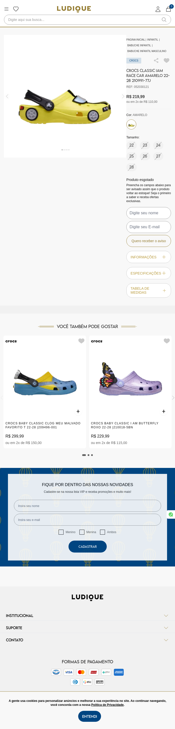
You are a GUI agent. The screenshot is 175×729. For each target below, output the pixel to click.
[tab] (84, 455)
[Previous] (1, 398)
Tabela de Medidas (149, 290)
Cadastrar (87, 547)
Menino (70, 532)
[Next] (173, 398)
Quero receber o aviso (149, 241)
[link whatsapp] (171, 514)
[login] (158, 9)
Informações (149, 257)
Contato (87, 640)
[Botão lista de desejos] (16, 9)
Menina (91, 532)
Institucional (87, 615)
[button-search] (164, 19)
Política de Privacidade (107, 705)
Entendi (89, 716)
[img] (123, 96)
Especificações (149, 273)
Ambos (111, 532)
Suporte (87, 628)
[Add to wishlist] (166, 60)
